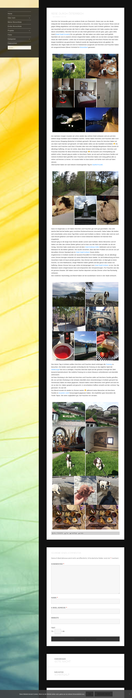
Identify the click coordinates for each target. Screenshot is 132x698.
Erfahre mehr (103, 694)
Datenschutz (12, 43)
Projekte (11, 30)
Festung (109, 364)
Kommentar (57, 564)
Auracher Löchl (64, 393)
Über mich (11, 18)
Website (55, 618)
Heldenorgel (55, 369)
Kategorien (12, 39)
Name (54, 597)
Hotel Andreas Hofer (92, 247)
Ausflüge (74, 533)
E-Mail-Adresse (59, 607)
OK (89, 694)
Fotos (10, 35)
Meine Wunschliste (15, 22)
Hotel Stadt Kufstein (83, 252)
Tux (67, 533)
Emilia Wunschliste (15, 26)
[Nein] (129, 694)
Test (53, 628)
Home (10, 14)
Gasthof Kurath (97, 165)
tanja (81, 533)
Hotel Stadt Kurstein (63, 34)
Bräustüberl (84, 47)
